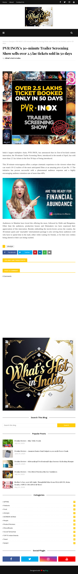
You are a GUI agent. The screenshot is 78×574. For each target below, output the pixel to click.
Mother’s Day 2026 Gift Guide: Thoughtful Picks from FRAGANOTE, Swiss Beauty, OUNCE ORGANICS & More (42, 483)
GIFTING (39, 502)
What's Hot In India (12, 58)
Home (5, 2)
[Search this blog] (30, 425)
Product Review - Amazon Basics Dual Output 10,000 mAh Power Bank (41, 451)
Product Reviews (39, 524)
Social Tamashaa (39, 532)
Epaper (39, 543)
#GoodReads (39, 528)
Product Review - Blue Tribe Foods (27, 441)
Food (39, 509)
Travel (39, 539)
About (11, 2)
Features (39, 505)
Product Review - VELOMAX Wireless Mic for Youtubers (35, 472)
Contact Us (20, 2)
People (39, 520)
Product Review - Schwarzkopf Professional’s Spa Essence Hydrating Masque (44, 461)
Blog (46, 570)
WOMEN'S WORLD (39, 517)
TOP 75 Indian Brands (39, 535)
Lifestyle (11, 41)
